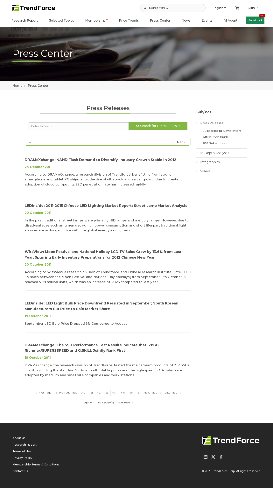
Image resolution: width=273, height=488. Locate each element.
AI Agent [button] (230, 20)
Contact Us (20, 471)
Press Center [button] (160, 20)
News (186, 20)
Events (207, 20)
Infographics (210, 162)
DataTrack (256, 19)
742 (98, 392)
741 (91, 392)
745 (123, 392)
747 (138, 392)
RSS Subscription (215, 143)
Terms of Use (21, 451)
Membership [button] (95, 20)
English (219, 8)
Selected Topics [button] (61, 20)
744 (114, 392)
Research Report (24, 20)
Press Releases (211, 123)
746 (130, 392)
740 (83, 392)
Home (17, 85)
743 (106, 392)
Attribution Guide (216, 137)
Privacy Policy (22, 458)
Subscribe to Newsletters (222, 131)
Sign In (253, 8)
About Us (18, 438)
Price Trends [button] (129, 20)
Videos (205, 171)
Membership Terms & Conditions (35, 464)
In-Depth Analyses (214, 153)
